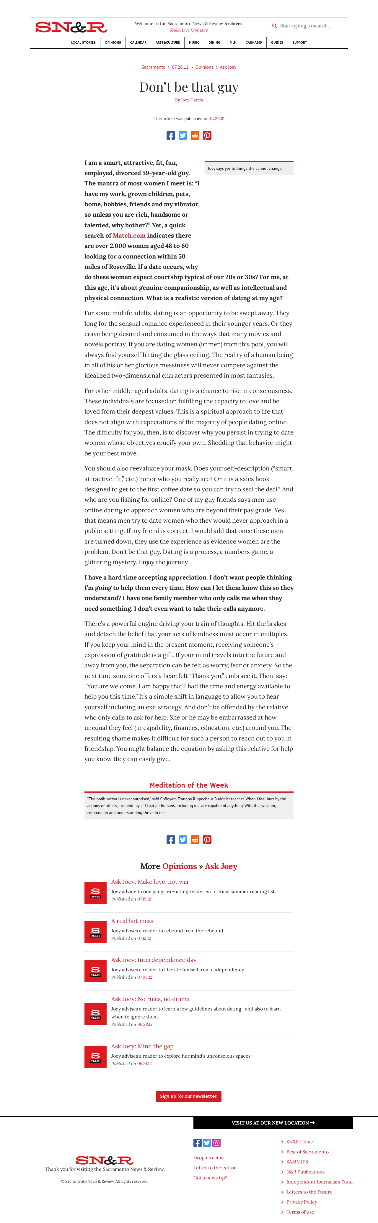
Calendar (138, 42)
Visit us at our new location (273, 1123)
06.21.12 (144, 1063)
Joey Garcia (192, 100)
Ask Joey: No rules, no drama (150, 999)
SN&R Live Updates (189, 30)
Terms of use (300, 1212)
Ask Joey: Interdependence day (154, 959)
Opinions (113, 42)
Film (233, 42)
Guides (277, 42)
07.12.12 (144, 938)
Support (299, 42)
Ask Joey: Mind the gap (142, 1046)
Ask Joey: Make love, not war (150, 881)
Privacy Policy (301, 1202)
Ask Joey (228, 67)
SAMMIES (297, 1162)
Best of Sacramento (307, 1152)
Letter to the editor (214, 1168)
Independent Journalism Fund (319, 1182)
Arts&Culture (168, 42)
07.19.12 (144, 899)
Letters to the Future (309, 1192)
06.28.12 (145, 1024)
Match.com (129, 235)
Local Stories (83, 42)
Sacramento (153, 67)
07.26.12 (180, 67)
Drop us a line (208, 1158)
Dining (214, 42)
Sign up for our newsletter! (189, 1096)
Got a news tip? (210, 1178)
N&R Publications (305, 1172)
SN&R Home (299, 1142)
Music (194, 42)
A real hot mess (132, 920)
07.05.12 (144, 977)
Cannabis (254, 42)
